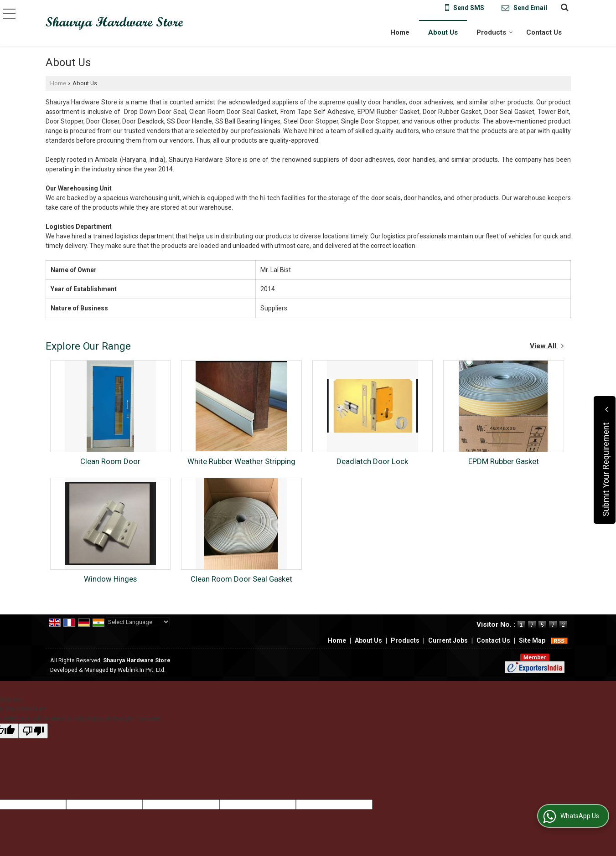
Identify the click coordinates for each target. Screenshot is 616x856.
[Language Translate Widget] (138, 622)
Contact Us (544, 32)
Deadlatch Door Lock (372, 461)
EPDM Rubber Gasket (503, 461)
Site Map (532, 640)
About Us (443, 32)
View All (547, 346)
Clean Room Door (110, 461)
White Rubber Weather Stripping (241, 461)
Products (494, 32)
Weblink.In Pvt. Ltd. (142, 669)
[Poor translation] (33, 730)
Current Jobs (448, 640)
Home (399, 32)
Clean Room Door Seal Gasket (241, 578)
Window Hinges (110, 578)
